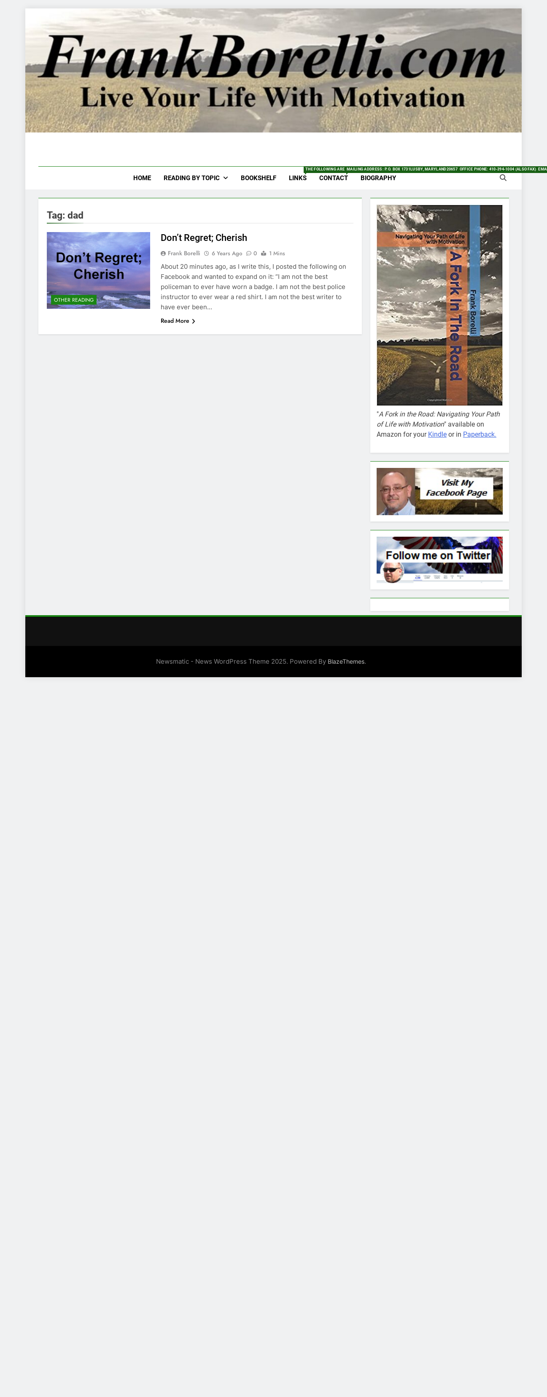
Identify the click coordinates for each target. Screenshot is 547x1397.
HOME (142, 178)
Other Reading (74, 300)
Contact (336, 174)
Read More (178, 320)
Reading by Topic (192, 178)
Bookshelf (258, 178)
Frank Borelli (184, 253)
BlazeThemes (346, 661)
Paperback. (479, 434)
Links (301, 174)
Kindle (437, 434)
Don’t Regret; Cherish (204, 237)
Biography (378, 178)
